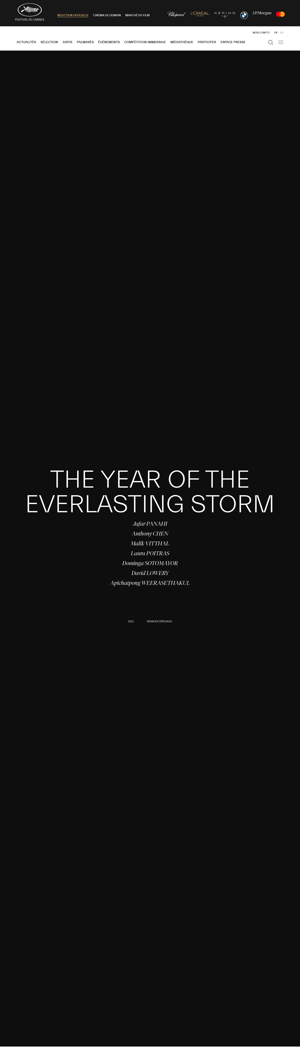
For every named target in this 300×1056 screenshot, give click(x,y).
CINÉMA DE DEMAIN (107, 15)
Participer (207, 42)
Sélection (49, 42)
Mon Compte (261, 32)
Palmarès (85, 42)
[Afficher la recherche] (270, 42)
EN (281, 32)
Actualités (26, 42)
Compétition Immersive (145, 42)
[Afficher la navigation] (280, 42)
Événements (109, 42)
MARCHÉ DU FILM (137, 15)
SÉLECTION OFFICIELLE (72, 15)
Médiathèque (181, 42)
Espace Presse (233, 42)
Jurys (67, 42)
